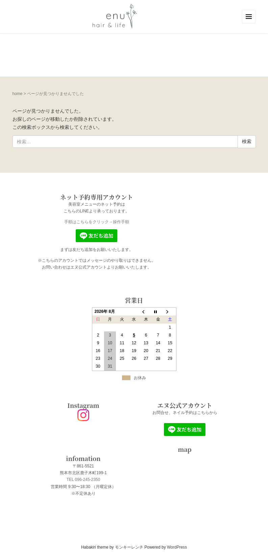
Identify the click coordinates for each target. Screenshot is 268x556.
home (18, 93)
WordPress (177, 547)
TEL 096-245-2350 (83, 479)
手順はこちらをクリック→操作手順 (96, 221)
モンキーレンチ (129, 547)
